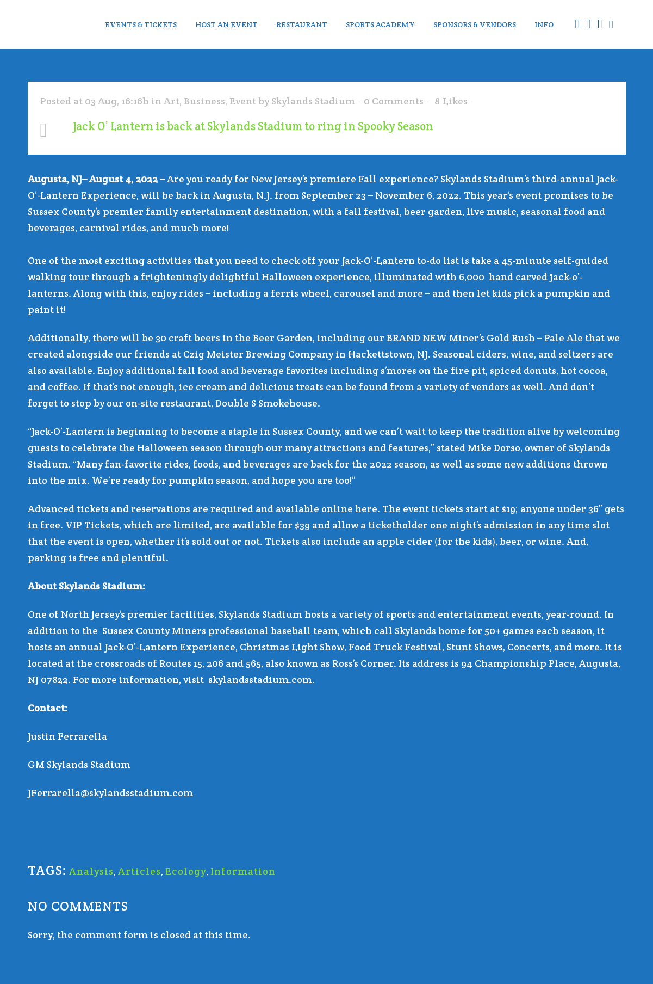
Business (204, 101)
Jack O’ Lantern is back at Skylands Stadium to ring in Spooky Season (253, 126)
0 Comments (394, 101)
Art (171, 101)
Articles (139, 871)
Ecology (185, 871)
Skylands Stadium (313, 101)
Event (242, 101)
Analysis (91, 871)
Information (243, 871)
